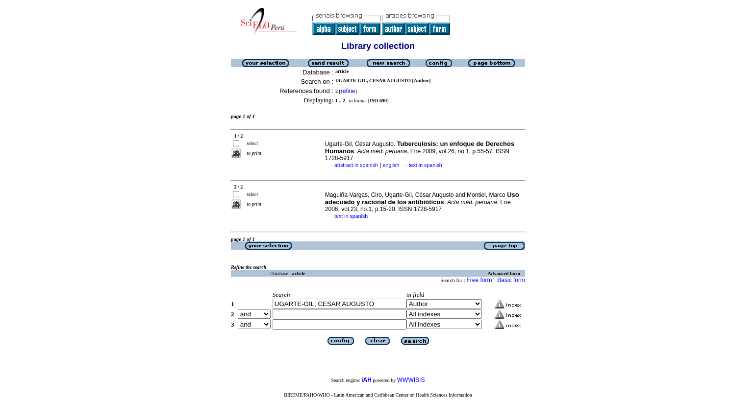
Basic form (511, 280)
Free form (479, 280)
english (391, 165)
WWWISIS (411, 380)
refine (348, 91)
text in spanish (425, 165)
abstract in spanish (356, 165)
